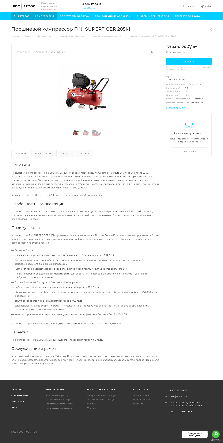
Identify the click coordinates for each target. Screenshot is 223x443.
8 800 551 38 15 (91, 4)
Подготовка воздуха (101, 389)
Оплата (66, 154)
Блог (14, 407)
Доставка (84, 154)
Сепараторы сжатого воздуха (101, 395)
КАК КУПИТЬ (140, 389)
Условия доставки (142, 399)
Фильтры (91, 408)
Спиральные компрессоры (59, 404)
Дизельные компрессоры (58, 399)
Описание (20, 154)
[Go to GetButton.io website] (216, 440)
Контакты (17, 401)
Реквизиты (138, 404)
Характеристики (44, 154)
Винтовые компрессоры (58, 395)
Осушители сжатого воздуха (101, 399)
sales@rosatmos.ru (92, 8)
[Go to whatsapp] (216, 434)
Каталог (16, 389)
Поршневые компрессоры (59, 408)
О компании (19, 395)
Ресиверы (92, 404)
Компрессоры (55, 389)
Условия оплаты (141, 395)
